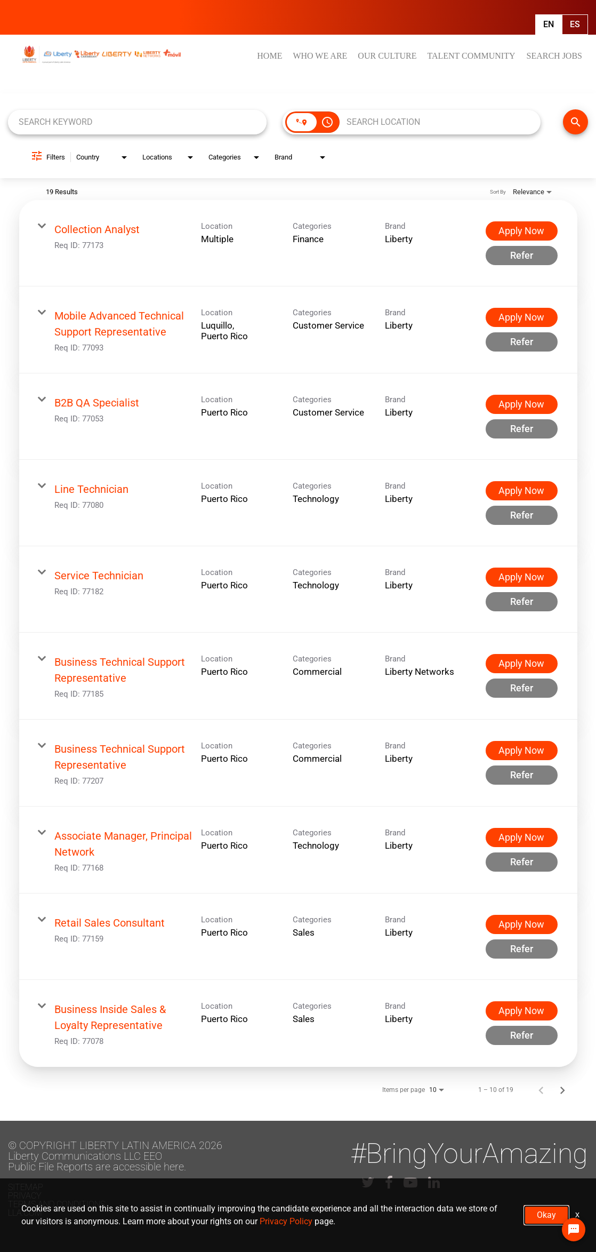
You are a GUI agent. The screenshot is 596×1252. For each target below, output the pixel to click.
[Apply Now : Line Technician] (522, 490)
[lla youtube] (410, 1183)
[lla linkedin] (434, 1183)
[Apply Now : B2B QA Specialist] (522, 404)
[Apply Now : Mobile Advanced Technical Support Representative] (522, 317)
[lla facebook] (389, 1183)
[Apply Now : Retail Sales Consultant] (522, 924)
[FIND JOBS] (575, 121)
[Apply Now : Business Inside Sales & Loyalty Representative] (522, 1010)
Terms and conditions (56, 1204)
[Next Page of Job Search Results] (562, 1090)
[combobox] (137, 121)
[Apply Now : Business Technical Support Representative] (522, 663)
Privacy (25, 1196)
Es (575, 24)
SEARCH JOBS (554, 55)
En (548, 24)
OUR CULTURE (387, 55)
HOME (269, 55)
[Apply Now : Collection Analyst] (522, 231)
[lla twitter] (367, 1183)
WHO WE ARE (320, 55)
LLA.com (25, 1213)
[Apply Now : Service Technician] (522, 577)
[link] (298, 243)
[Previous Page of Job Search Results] (541, 1090)
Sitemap (25, 1187)
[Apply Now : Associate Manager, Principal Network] (522, 837)
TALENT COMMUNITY (471, 55)
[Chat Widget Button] (573, 1229)
